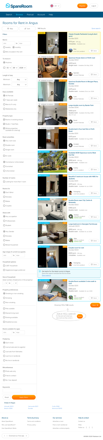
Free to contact (10, 376)
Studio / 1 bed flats (11, 124)
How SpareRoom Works (9, 428)
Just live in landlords (13, 356)
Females (9, 197)
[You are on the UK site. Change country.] (55, 6)
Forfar (55, 406)
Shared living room (12, 313)
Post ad (30, 14)
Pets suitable (10, 309)
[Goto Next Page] (95, 305)
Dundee (30, 408)
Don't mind (9, 343)
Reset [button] (7, 397)
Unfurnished (10, 171)
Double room (10, 145)
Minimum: (6, 79)
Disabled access (11, 322)
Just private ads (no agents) (15, 347)
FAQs (80, 425)
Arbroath (8, 406)
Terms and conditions (34, 421)
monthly (18, 47)
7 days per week (11, 100)
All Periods (9, 96)
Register (82, 6)
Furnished (9, 166)
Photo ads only (10, 371)
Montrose (57, 408)
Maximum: (7, 84)
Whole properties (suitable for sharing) (12, 129)
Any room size (11, 141)
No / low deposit (11, 380)
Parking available (11, 317)
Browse (19, 14)
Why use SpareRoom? (8, 425)
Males (8, 201)
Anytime (9, 62)
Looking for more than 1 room (15, 182)
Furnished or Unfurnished (14, 162)
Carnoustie (33, 406)
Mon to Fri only (11, 104)
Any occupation (11, 216)
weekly (8, 47)
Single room (10, 150)
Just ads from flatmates (14, 352)
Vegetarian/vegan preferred (15, 270)
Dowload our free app (15, 436)
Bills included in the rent (13, 52)
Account (41, 14)
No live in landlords (12, 360)
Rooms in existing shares (14, 120)
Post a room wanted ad (60, 425)
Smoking (9, 298)
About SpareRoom (7, 421)
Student (8, 225)
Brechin (8, 408)
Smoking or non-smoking (14, 293)
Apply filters (23, 397)
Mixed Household (12, 245)
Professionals (10, 221)
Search (9, 14)
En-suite (8, 156)
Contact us (81, 421)
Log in (94, 6)
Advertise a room (58, 421)
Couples (8, 206)
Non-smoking (10, 302)
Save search (96, 28)
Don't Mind (9, 192)
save (80, 316)
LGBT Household (11, 266)
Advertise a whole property (61, 428)
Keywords (6, 387)
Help (51, 14)
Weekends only (11, 109)
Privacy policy (31, 425)
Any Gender (10, 231)
